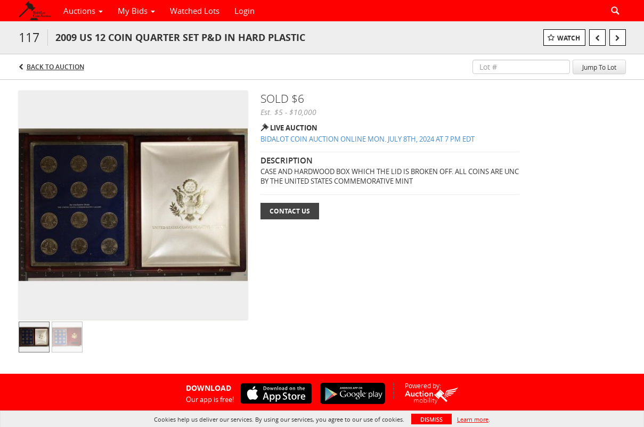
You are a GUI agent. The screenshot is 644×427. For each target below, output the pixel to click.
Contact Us (290, 211)
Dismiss (431, 419)
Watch (568, 38)
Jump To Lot (599, 67)
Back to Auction (55, 66)
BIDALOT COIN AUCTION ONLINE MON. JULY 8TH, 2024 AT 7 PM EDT (367, 139)
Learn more (472, 419)
